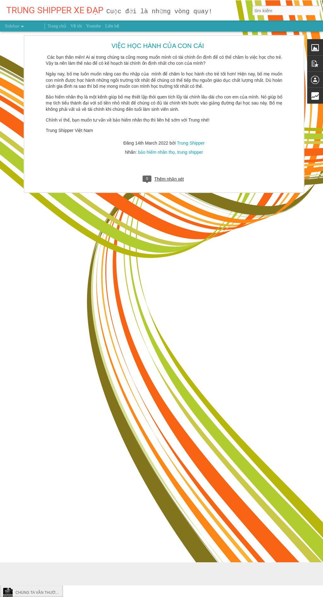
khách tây (121, 465)
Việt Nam (267, 465)
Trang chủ (57, 26)
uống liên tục (243, 465)
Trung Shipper (191, 66)
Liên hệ (112, 26)
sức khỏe (191, 465)
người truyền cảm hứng (156, 465)
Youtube (93, 26)
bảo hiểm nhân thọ (156, 75)
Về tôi (76, 26)
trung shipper (190, 75)
